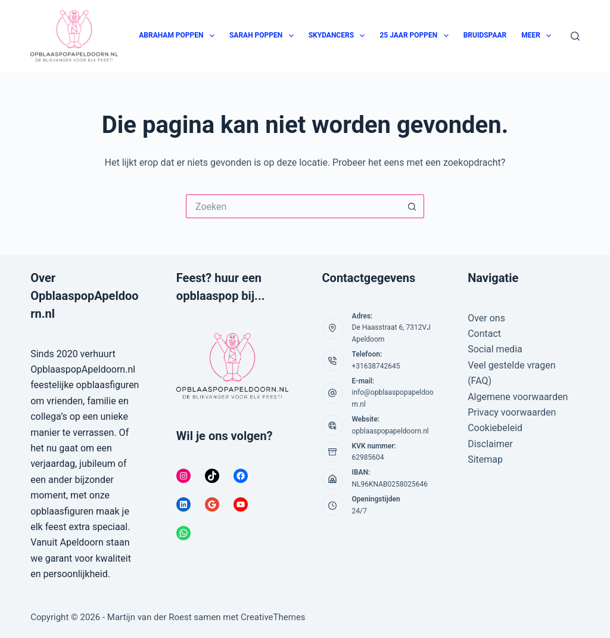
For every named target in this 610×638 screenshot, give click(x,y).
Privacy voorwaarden (512, 412)
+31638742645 (376, 366)
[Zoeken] (575, 36)
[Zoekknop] (412, 206)
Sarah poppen (263, 36)
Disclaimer (490, 444)
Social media (495, 349)
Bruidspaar (485, 35)
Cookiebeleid (495, 427)
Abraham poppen (179, 36)
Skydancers (339, 36)
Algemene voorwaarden (518, 396)
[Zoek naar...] (293, 206)
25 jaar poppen (416, 36)
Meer (538, 36)
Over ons (486, 318)
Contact (484, 333)
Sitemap (485, 459)
